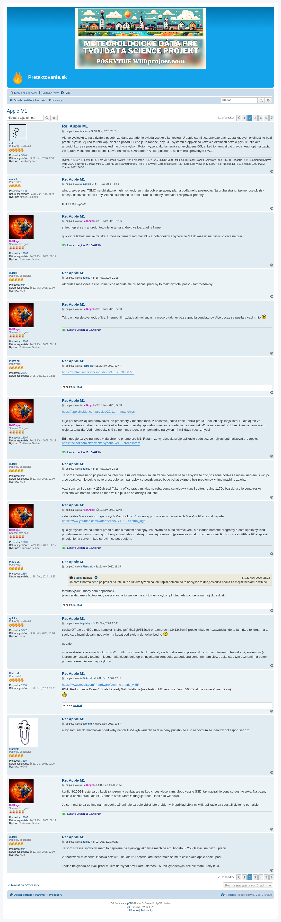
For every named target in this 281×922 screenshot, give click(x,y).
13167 (24, 253)
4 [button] (261, 118)
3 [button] (255, 118)
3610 (23, 760)
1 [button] (244, 118)
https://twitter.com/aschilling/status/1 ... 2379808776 (98, 372)
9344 (23, 155)
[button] (238, 118)
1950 (23, 191)
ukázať (77, 387)
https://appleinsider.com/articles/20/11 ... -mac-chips (98, 411)
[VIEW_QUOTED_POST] (96, 577)
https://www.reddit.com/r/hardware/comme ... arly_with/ (100, 684)
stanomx (14, 749)
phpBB (128, 903)
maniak (13, 179)
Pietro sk (14, 361)
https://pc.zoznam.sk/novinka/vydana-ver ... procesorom (101, 443)
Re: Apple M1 (75, 126)
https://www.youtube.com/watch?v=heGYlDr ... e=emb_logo (103, 521)
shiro (12, 143)
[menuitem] (23, 93)
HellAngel (14, 241)
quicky (13, 273)
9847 (23, 284)
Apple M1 (17, 111)
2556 (23, 373)
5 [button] (266, 118)
